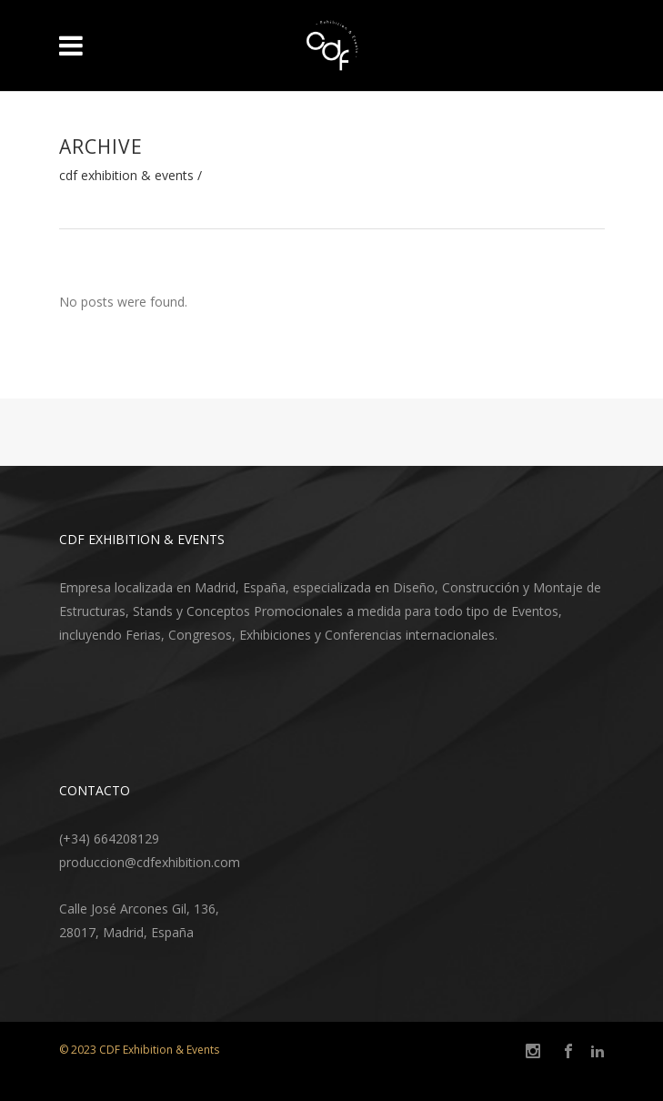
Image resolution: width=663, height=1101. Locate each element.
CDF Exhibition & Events (126, 175)
